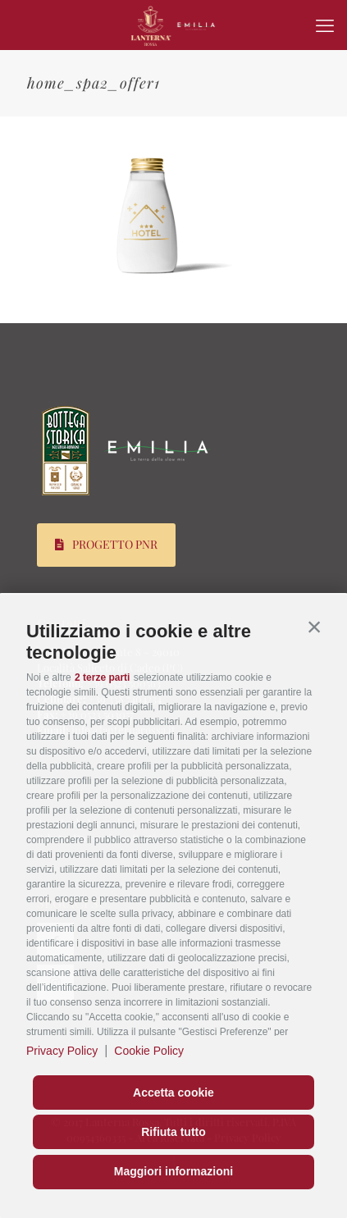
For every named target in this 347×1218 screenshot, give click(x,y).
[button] (314, 627)
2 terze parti (102, 677)
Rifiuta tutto (173, 1131)
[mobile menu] (325, 25)
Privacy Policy (62, 1050)
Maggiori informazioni (173, 1171)
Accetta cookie (173, 1092)
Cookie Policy (149, 1050)
